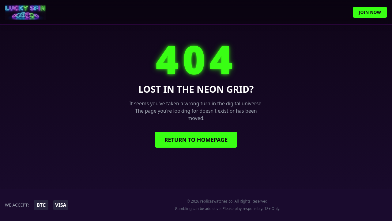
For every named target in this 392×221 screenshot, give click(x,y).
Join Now (370, 12)
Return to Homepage (196, 139)
